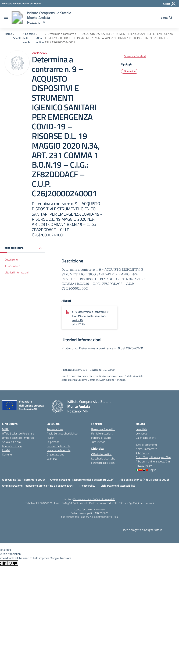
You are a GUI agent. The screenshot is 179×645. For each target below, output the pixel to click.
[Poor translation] (12, 563)
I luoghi (51, 438)
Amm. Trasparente (146, 449)
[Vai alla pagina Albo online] (40, 40)
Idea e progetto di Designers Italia (142, 530)
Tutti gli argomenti (146, 445)
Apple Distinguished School (62, 433)
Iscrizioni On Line (12, 446)
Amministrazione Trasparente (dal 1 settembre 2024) (82, 479)
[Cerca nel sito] (166, 17)
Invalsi (6, 450)
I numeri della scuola (58, 446)
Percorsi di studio (101, 438)
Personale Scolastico (103, 429)
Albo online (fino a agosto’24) (153, 461)
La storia (52, 459)
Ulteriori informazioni (16, 272)
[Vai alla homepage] (17, 17)
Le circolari (142, 433)
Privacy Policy (144, 466)
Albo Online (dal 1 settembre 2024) (23, 479)
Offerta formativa (101, 454)
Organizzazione (55, 454)
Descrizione (11, 259)
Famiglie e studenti (102, 433)
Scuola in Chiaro (11, 442)
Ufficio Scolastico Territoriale (18, 438)
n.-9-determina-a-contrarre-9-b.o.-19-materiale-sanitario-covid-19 (91, 316)
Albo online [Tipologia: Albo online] (129, 71)
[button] (22, 248)
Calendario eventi (146, 438)
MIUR (5, 429)
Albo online (142, 453)
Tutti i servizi (98, 442)
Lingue (146, 470)
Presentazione (55, 429)
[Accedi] (169, 3)
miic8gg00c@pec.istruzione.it (139, 503)
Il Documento (12, 266)
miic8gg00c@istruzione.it (74, 503)
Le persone (53, 442)
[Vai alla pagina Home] (8, 34)
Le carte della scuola (58, 450)
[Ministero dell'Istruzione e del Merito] (21, 3)
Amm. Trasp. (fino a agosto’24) (153, 457)
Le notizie (141, 429)
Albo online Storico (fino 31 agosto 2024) (144, 479)
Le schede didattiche (103, 458)
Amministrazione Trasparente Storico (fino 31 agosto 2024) (38, 485)
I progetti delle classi (103, 463)
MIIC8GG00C (101, 513)
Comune (7, 454)
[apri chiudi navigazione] (6, 18)
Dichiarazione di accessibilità (118, 485)
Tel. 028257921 (44, 503)
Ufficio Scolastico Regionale (18, 433)
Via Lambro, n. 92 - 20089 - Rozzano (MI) (94, 499)
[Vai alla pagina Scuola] (17, 38)
